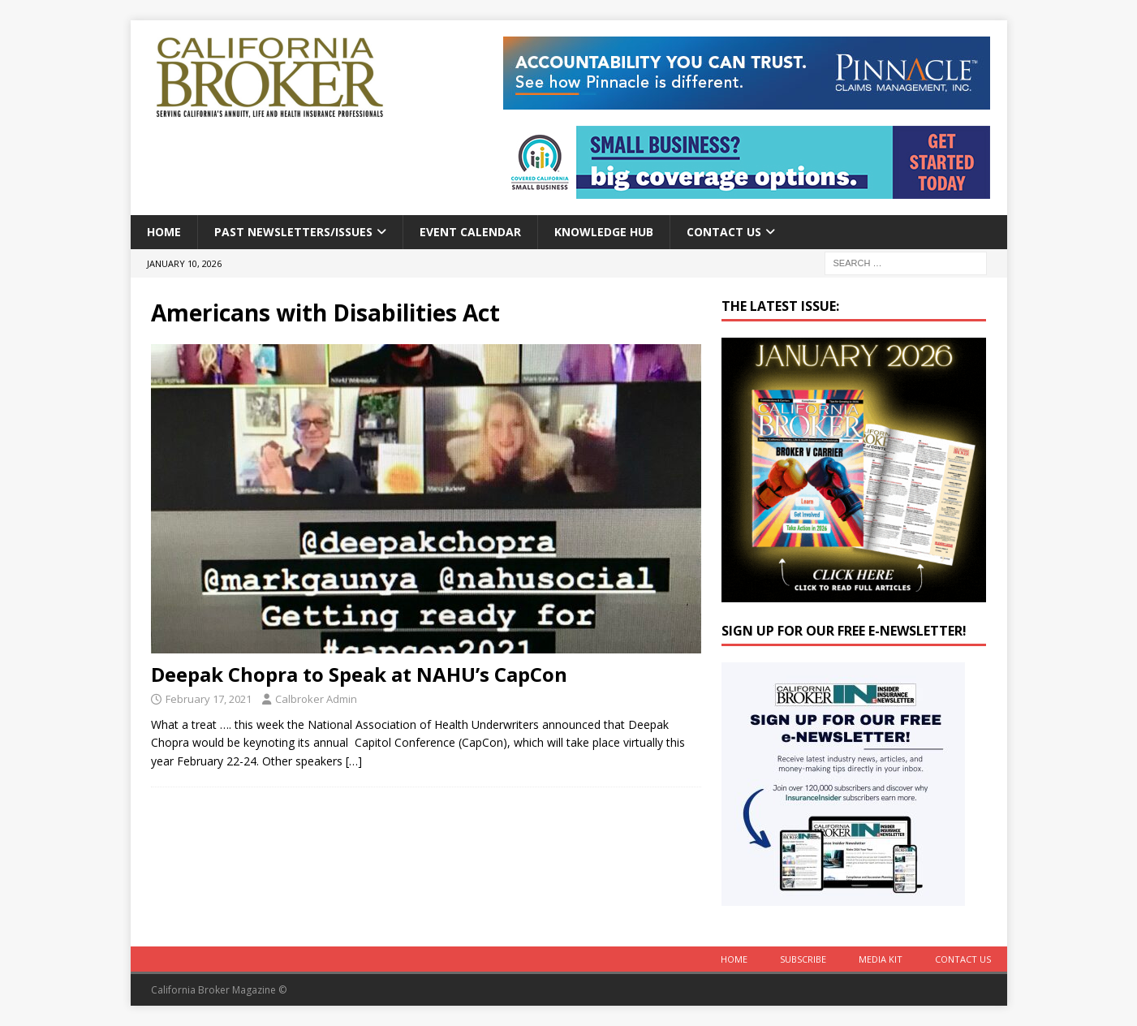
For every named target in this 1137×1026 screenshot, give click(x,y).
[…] (354, 761)
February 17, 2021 (209, 699)
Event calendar (470, 231)
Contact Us (724, 231)
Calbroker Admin (316, 699)
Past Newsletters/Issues (293, 231)
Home (164, 231)
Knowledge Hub (603, 231)
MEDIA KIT (880, 959)
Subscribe (803, 959)
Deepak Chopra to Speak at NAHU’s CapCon (359, 674)
